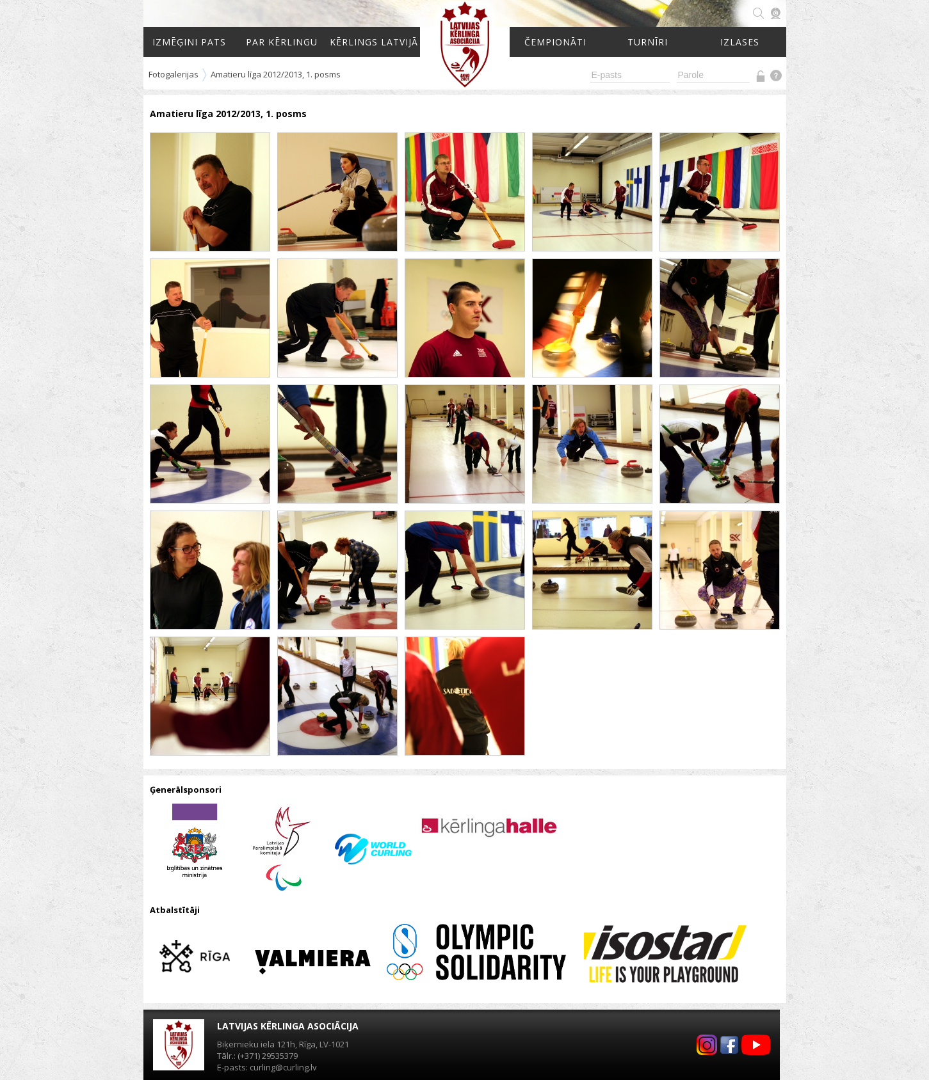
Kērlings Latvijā (374, 42)
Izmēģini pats (189, 42)
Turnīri (647, 42)
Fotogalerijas (173, 74)
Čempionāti (555, 42)
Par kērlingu (282, 42)
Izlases (739, 42)
